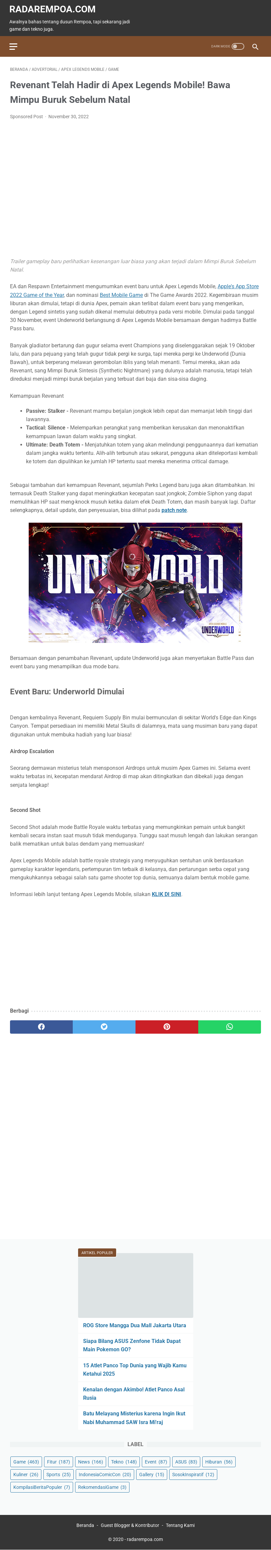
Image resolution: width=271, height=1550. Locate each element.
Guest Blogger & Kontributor (130, 1525)
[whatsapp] (229, 1025)
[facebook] (41, 1025)
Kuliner (25, 1474)
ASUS (186, 1461)
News (90, 1461)
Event (156, 1461)
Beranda (85, 1525)
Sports (58, 1474)
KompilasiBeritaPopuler (41, 1487)
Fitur (58, 1461)
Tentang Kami (180, 1525)
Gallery (151, 1474)
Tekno (124, 1461)
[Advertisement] (135, 952)
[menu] (14, 44)
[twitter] (104, 1025)
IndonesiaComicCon (105, 1474)
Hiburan (219, 1461)
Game (26, 1461)
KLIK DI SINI (166, 893)
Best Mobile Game (121, 293)
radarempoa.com (53, 7)
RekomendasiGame (102, 1487)
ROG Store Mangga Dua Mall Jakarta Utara (134, 1325)
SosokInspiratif (193, 1474)
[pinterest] (167, 1025)
